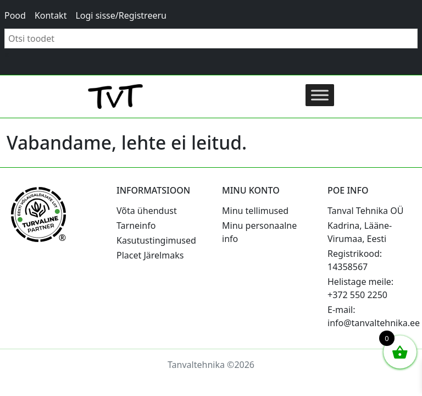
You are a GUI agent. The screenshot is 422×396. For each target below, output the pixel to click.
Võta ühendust (146, 211)
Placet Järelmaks (150, 255)
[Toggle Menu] (320, 95)
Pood (15, 15)
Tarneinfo (136, 225)
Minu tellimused (255, 211)
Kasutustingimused (156, 240)
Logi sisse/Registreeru (120, 15)
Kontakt (51, 15)
